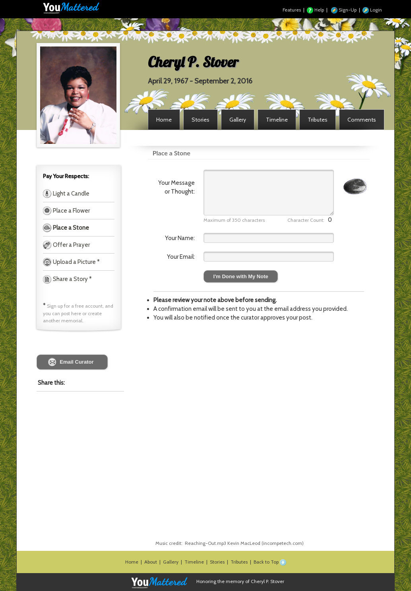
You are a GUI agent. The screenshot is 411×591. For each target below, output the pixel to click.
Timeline (194, 562)
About (150, 562)
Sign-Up (344, 10)
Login (372, 10)
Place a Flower (71, 210)
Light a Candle (70, 193)
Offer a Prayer (71, 244)
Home (131, 562)
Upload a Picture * (76, 261)
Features (292, 10)
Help (315, 10)
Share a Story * (67, 279)
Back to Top (270, 562)
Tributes (239, 562)
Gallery (170, 562)
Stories (217, 562)
